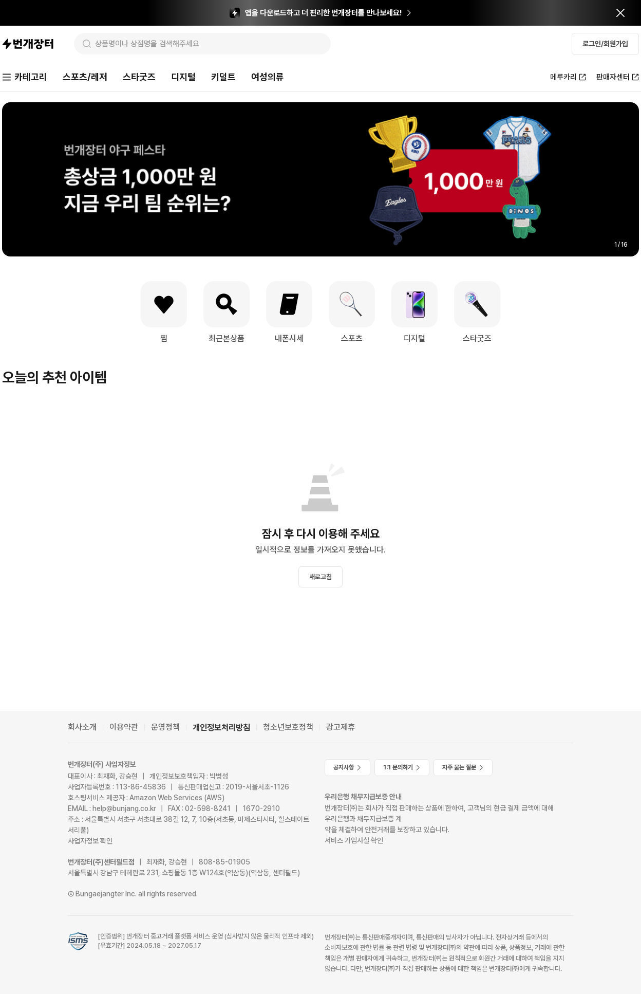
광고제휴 (340, 727)
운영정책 (165, 727)
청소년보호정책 (288, 727)
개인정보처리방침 (221, 727)
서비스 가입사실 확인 (354, 840)
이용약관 (123, 727)
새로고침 (320, 577)
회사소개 (82, 727)
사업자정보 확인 (90, 841)
